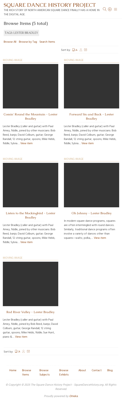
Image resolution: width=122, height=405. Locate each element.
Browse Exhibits (64, 372)
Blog (110, 370)
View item (26, 143)
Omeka (73, 396)
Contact (97, 370)
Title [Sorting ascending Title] (75, 50)
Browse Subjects (44, 372)
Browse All (10, 42)
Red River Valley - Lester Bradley (30, 312)
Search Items (47, 42)
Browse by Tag (28, 42)
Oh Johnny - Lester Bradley (92, 213)
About (82, 370)
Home (12, 370)
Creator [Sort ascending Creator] (81, 50)
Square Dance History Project (50, 4)
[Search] (110, 9)
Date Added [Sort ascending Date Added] (85, 50)
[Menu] (115, 9)
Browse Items (26, 372)
